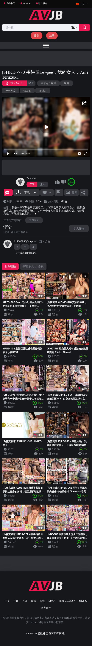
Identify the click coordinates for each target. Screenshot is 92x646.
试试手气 (10, 3)
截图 (74, 192)
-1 (33, 247)
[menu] (46, 45)
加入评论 (79, 228)
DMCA (52, 600)
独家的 (27, 90)
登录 (36, 35)
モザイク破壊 (48, 83)
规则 (42, 600)
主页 (7, 600)
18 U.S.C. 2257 (67, 600)
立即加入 (34, 220)
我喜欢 (57, 182)
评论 (7, 227)
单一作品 (10, 90)
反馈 (33, 600)
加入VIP (27, 3)
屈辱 (66, 83)
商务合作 (46, 607)
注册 (52, 35)
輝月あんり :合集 (33, 266)
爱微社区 (43, 633)
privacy (83, 600)
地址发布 (42, 3)
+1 (25, 247)
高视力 (42, 90)
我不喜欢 (63, 182)
